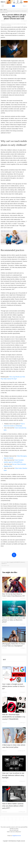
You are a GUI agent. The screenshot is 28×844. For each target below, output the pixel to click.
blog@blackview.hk (16, 835)
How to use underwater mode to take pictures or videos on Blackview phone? (13, 620)
